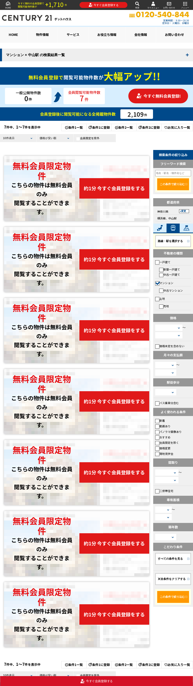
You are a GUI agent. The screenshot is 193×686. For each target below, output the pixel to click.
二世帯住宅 (164, 491)
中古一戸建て (169, 275)
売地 (164, 306)
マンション (164, 283)
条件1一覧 (74, 127)
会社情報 (140, 34)
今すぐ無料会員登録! (158, 96)
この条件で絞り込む (172, 184)
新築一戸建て (169, 269)
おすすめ (163, 437)
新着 (160, 421)
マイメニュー (153, 5)
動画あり (163, 426)
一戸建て (163, 262)
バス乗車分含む (167, 403)
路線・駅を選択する (170, 241)
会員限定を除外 (87, 138)
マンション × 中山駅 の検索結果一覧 (35, 55)
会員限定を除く (167, 443)
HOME (8, 5)
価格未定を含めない (169, 346)
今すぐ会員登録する (104, 5)
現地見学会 (164, 454)
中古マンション (171, 290)
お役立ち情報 (106, 34)
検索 (137, 5)
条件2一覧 (124, 127)
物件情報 (42, 34)
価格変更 (163, 448)
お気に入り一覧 (177, 127)
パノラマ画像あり (168, 432)
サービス (73, 34)
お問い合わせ (169, 5)
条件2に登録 (149, 127)
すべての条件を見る (170, 558)
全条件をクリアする (172, 578)
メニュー (185, 5)
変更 (183, 211)
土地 (160, 299)
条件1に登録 (99, 127)
